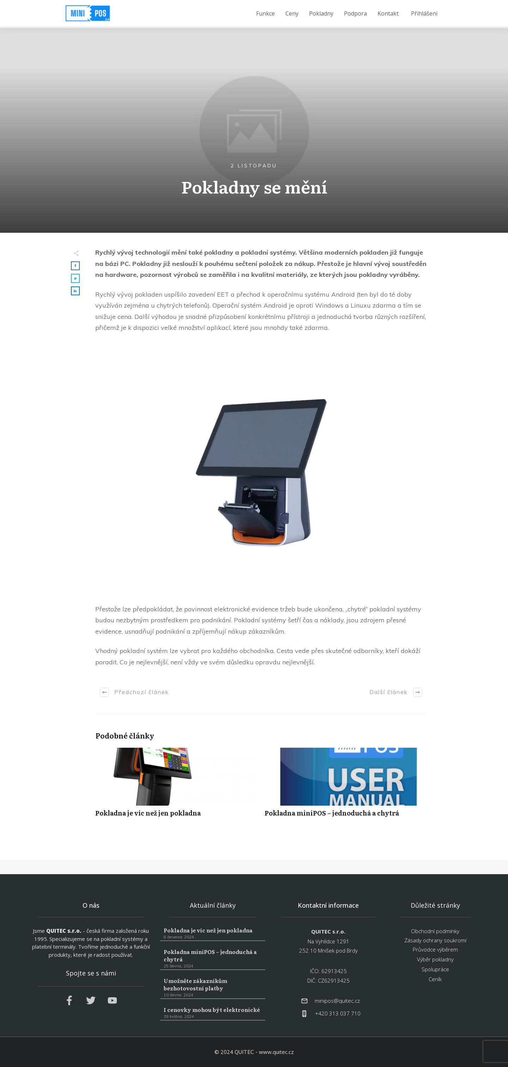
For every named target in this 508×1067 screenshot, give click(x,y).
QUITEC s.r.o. (63, 930)
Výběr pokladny (435, 959)
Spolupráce (435, 969)
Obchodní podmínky (435, 931)
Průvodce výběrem (435, 949)
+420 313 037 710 (338, 1013)
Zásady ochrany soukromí (435, 940)
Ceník (435, 979)
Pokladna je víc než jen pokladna (176, 786)
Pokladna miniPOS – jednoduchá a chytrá (346, 786)
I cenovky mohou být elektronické (212, 1013)
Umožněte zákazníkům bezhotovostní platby (212, 987)
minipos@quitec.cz (337, 1000)
